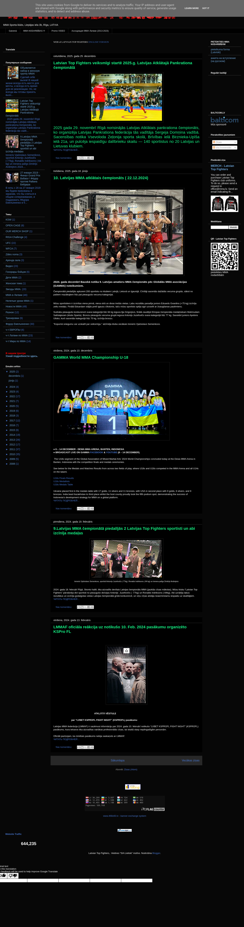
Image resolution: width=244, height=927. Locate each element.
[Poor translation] (13, 876)
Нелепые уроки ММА (18, 300)
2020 (13, 406)
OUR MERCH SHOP (17, 231)
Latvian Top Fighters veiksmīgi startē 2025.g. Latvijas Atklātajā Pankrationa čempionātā (23, 108)
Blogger (156, 853)
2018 (13, 415)
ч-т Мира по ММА (16, 341)
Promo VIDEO (58, 31)
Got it (205, 8)
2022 (13, 396)
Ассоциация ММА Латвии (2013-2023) (90, 31)
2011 (13, 449)
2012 (13, 444)
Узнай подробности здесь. (22, 356)
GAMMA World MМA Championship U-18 (90, 357)
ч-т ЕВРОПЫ (13, 329)
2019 (13, 410)
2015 (13, 430)
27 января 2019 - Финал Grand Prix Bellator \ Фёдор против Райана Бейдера (30, 178)
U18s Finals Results (63, 478)
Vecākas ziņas (190, 760)
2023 (13, 391)
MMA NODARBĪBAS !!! (34, 31)
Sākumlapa (117, 760)
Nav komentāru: (64, 158)
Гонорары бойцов (16, 271)
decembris (15, 375)
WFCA (9, 248)
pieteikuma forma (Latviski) (220, 51)
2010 (13, 454)
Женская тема (14, 283)
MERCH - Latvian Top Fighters (222, 167)
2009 (13, 459)
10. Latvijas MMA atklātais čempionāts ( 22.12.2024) (100, 178)
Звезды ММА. (13, 289)
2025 (13, 371)
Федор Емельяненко (17, 324)
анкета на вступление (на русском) (223, 59)
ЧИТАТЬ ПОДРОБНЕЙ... (66, 150)
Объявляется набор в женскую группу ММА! (30, 70)
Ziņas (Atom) (130, 769)
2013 (13, 439)
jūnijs (12, 380)
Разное (10, 312)
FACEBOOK (96, 452)
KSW (8, 219)
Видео (9, 266)
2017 (13, 420)
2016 (13, 425)
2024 (13, 386)
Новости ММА (14, 306)
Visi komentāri (222, 147)
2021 (13, 401)
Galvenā (13, 31)
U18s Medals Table (63, 484)
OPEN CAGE (13, 225)
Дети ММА (12, 277)
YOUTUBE (111, 452)
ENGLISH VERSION (98, 42)
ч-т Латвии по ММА (17, 335)
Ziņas (217, 142)
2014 (13, 434)
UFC (8, 243)
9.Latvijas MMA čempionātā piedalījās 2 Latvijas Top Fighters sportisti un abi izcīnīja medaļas (24, 144)
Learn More (192, 8)
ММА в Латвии (14, 295)
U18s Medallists (61, 481)
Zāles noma (12, 254)
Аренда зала (13, 260)
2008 (13, 463)
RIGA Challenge (14, 237)
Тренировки (12, 318)
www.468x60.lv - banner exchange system (124, 816)
